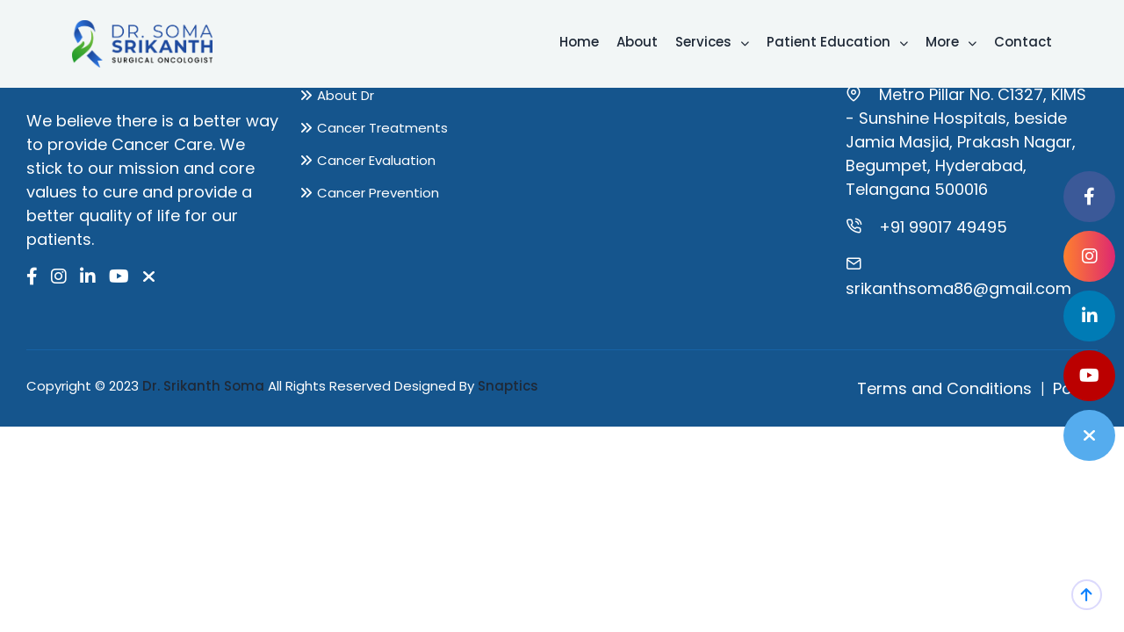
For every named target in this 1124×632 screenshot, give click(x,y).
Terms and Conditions (944, 388)
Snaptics (508, 386)
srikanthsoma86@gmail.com (958, 288)
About (637, 41)
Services (712, 41)
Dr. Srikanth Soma (203, 386)
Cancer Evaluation (376, 160)
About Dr (345, 95)
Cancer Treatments (382, 127)
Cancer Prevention (378, 192)
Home (579, 41)
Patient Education (837, 41)
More (951, 41)
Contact (1023, 41)
